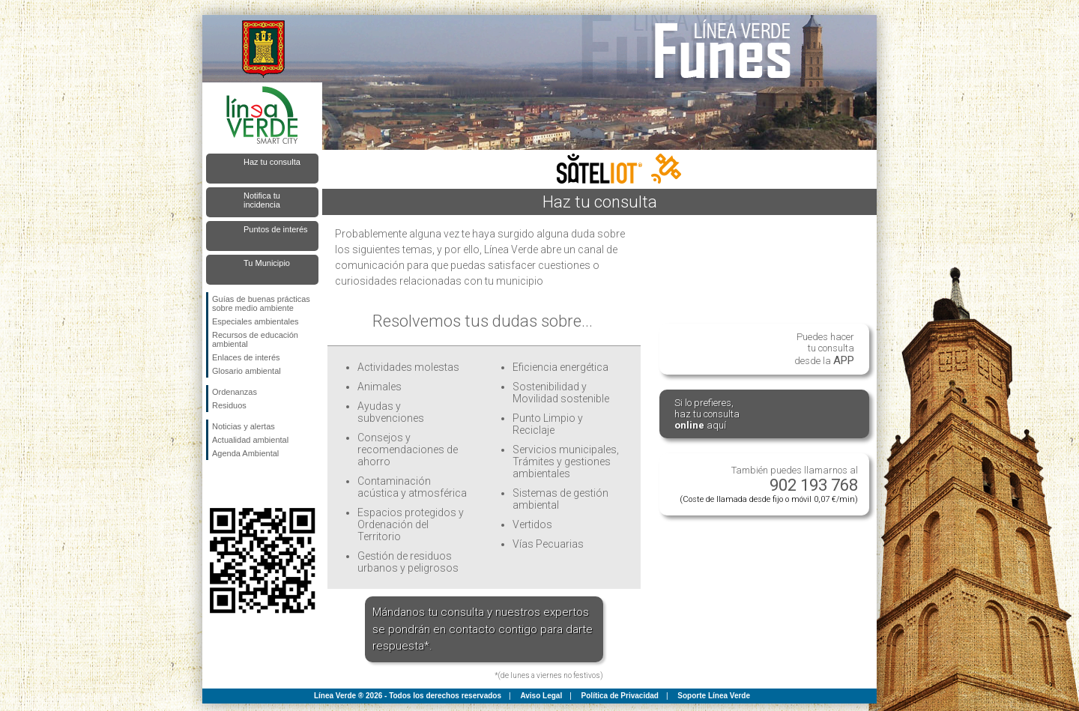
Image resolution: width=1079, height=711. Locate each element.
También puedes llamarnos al (769, 484)
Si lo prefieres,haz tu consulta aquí (707, 414)
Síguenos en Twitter (240, 484)
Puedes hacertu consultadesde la (824, 349)
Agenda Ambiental (245, 453)
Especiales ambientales (255, 321)
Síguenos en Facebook (215, 484)
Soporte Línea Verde (713, 696)
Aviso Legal (541, 696)
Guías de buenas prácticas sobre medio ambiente (261, 303)
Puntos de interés (276, 229)
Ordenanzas (234, 391)
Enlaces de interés (246, 357)
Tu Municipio (267, 262)
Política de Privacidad (620, 696)
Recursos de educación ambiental (255, 339)
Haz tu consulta (272, 161)
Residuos (229, 405)
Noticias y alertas (243, 426)
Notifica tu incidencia (262, 200)
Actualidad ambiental (250, 439)
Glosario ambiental (246, 370)
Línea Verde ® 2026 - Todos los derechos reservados (407, 696)
